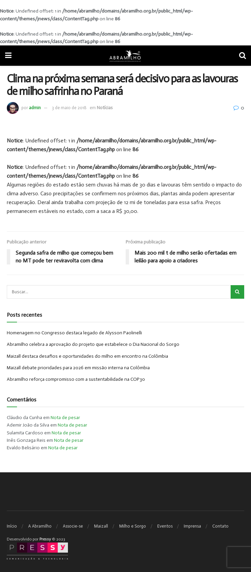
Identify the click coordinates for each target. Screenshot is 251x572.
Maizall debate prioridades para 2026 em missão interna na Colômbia (78, 368)
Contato (220, 526)
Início (12, 526)
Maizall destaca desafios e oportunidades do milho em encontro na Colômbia (87, 356)
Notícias (104, 107)
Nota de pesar (65, 417)
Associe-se (73, 526)
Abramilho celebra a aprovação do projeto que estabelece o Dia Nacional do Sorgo (93, 344)
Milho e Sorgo (132, 526)
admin (35, 107)
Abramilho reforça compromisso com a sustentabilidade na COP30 (76, 379)
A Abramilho (40, 526)
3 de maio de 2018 (69, 107)
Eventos (165, 526)
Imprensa (192, 526)
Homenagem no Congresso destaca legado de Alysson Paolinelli (74, 333)
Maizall (101, 526)
